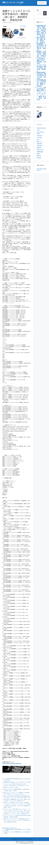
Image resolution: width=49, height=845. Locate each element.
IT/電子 (38, 130)
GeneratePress (35, 839)
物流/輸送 (39, 147)
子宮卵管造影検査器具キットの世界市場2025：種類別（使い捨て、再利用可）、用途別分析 (41, 83)
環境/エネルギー (40, 149)
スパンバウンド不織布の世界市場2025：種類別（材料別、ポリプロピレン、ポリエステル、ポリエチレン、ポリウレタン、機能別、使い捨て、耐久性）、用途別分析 (41, 93)
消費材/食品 (39, 143)
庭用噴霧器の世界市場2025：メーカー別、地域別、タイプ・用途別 (17, 782)
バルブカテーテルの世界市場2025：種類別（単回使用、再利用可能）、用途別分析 (41, 68)
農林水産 (39, 155)
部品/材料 (39, 157)
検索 (38, 10)
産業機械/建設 (40, 151)
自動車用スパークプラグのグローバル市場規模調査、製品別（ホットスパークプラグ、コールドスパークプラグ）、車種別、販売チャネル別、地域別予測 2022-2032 (17, 820)
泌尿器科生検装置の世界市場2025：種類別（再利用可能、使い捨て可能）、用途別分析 (41, 75)
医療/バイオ (14, 828)
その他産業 (39, 137)
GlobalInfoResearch (41, 128)
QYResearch (6, 828)
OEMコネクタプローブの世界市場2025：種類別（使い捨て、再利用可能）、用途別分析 (41, 60)
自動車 (38, 153)
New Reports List (41, 3)
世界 (10, 828)
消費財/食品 (39, 145)
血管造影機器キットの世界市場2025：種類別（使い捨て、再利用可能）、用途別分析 (41, 46)
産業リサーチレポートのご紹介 (13, 2)
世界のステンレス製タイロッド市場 (11, 787)
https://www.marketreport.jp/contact (11, 763)
